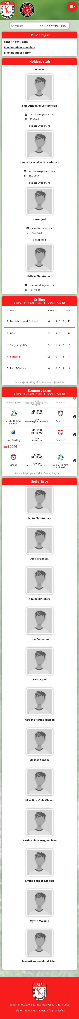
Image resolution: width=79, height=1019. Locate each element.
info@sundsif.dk (56, 1010)
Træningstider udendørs (19, 47)
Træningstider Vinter (17, 52)
